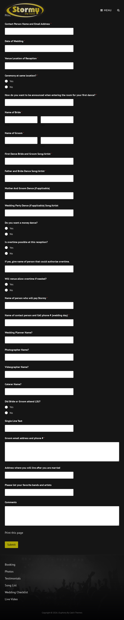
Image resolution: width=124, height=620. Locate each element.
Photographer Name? (17, 349)
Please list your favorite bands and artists (28, 485)
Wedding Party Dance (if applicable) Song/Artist (31, 205)
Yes (11, 81)
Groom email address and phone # (25, 438)
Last (43, 125)
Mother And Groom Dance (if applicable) (27, 188)
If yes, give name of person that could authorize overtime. (37, 261)
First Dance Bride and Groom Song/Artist (28, 153)
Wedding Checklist (16, 592)
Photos (9, 571)
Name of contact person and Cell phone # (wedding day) (37, 315)
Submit (11, 544)
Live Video (11, 599)
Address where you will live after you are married (32, 467)
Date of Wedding (15, 41)
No (11, 87)
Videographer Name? (16, 367)
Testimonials (13, 578)
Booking (10, 564)
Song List (11, 585)
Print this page (14, 533)
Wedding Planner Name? (18, 332)
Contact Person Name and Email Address (28, 23)
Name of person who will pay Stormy (26, 298)
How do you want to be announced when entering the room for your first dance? (51, 95)
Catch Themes (76, 612)
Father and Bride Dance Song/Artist (25, 171)
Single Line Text (13, 420)
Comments (11, 502)
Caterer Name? (13, 384)
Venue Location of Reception (21, 58)
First (7, 125)
